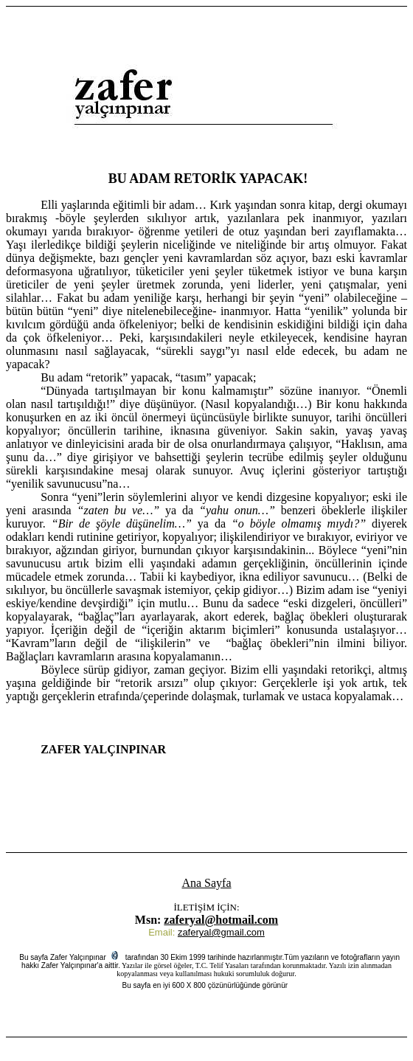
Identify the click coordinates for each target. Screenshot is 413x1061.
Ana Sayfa (206, 883)
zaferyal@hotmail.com (221, 919)
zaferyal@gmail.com (221, 932)
